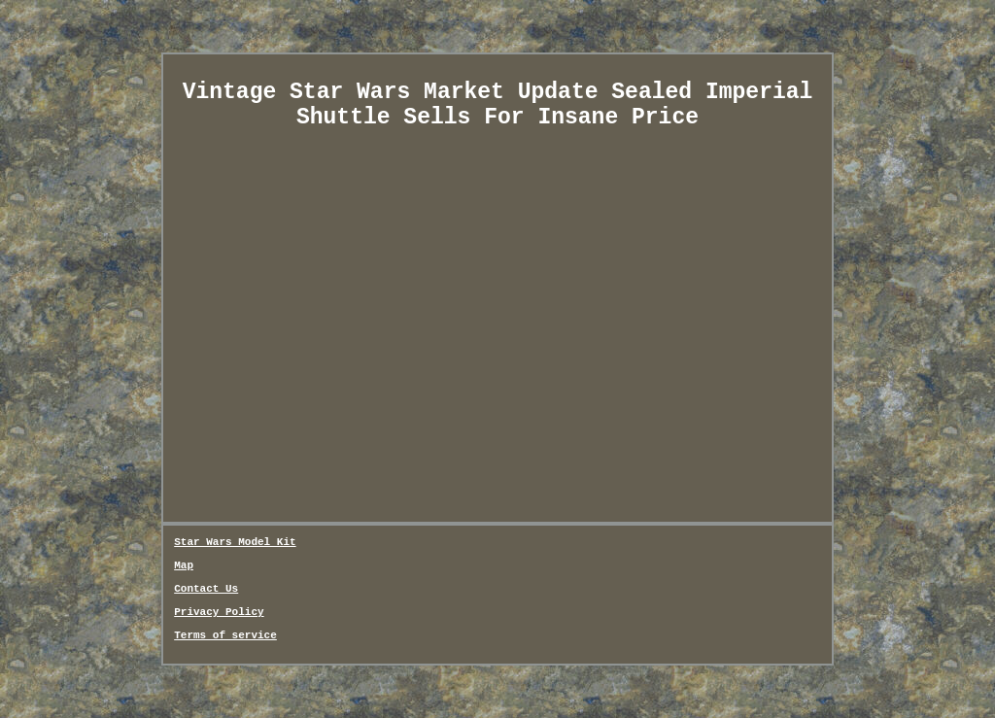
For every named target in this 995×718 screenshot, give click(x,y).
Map (183, 565)
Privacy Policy (218, 612)
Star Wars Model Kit (234, 542)
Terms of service (225, 635)
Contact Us (206, 589)
